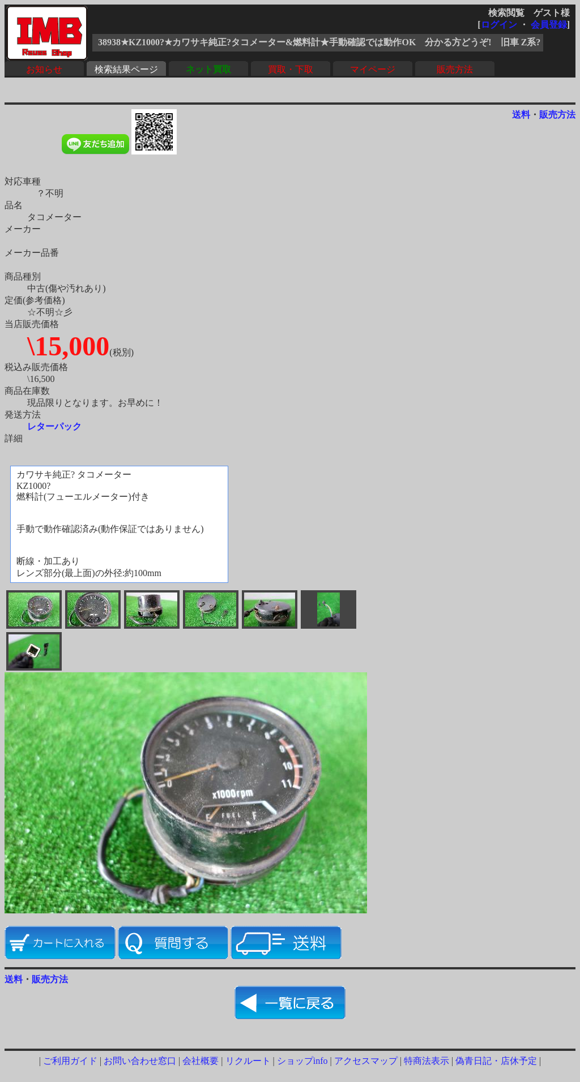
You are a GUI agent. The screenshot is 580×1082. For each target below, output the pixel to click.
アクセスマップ (366, 1061)
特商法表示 (426, 1061)
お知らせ (44, 69)
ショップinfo (302, 1061)
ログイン (499, 24)
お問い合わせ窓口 (140, 1061)
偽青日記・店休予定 (496, 1061)
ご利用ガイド (70, 1061)
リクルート (248, 1061)
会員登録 (549, 24)
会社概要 (200, 1061)
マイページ (372, 69)
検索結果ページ (126, 69)
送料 (521, 114)
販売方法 (455, 69)
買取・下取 (290, 69)
